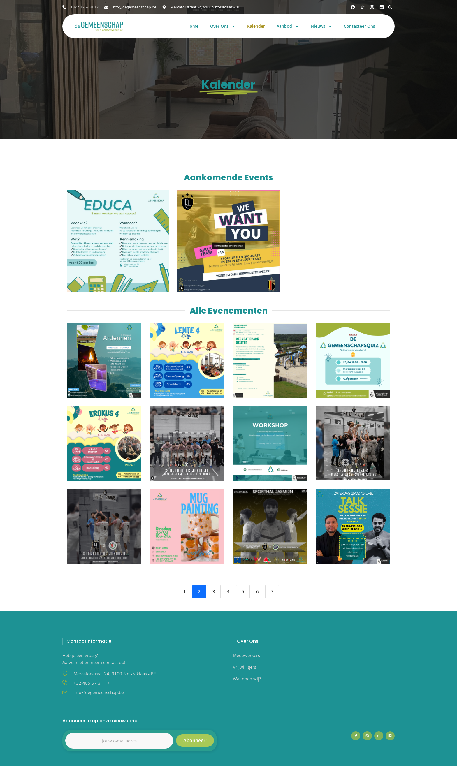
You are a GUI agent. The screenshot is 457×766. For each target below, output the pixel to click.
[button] (390, 7)
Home (192, 26)
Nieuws (321, 26)
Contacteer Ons (359, 26)
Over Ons (222, 26)
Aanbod (288, 26)
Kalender (256, 26)
